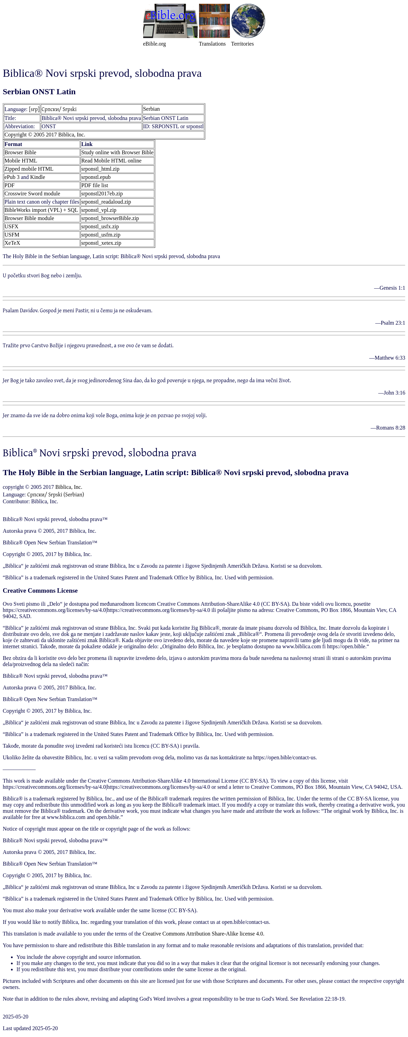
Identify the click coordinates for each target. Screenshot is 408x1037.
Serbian (151, 109)
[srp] (34, 109)
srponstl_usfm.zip (100, 235)
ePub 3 (12, 177)
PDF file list (94, 185)
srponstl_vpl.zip (98, 210)
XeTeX (12, 243)
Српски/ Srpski (58, 109)
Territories (242, 44)
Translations (212, 44)
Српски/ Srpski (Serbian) (55, 494)
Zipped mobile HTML (28, 169)
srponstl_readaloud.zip (106, 202)
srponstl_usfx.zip (100, 226)
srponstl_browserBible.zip (110, 218)
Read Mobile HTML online (111, 161)
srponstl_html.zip (100, 169)
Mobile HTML (20, 161)
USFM (12, 235)
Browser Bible (20, 152)
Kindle (37, 177)
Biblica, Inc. (68, 487)
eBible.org (154, 44)
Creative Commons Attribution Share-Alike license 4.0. (203, 934)
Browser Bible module (29, 218)
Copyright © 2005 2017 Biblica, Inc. (44, 134)
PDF (9, 185)
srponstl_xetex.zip (101, 243)
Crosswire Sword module (32, 193)
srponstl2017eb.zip (102, 193)
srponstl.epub (96, 177)
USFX (11, 226)
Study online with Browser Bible (117, 152)
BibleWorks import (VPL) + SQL (41, 210)
